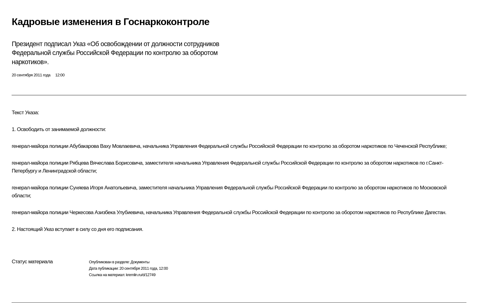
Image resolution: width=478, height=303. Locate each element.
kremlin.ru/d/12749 (140, 274)
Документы (139, 262)
